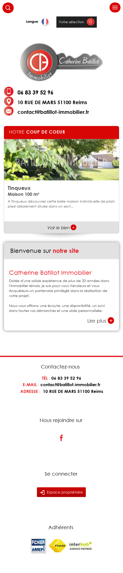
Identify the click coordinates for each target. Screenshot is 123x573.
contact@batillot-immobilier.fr (53, 112)
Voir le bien (61, 227)
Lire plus (100, 320)
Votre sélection (71, 22)
